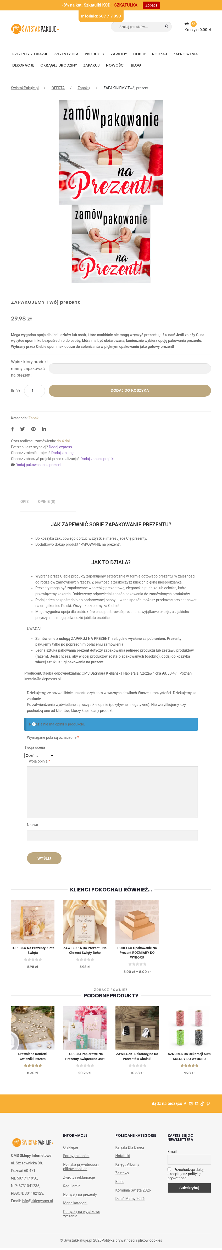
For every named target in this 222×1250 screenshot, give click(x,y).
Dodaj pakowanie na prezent (38, 465)
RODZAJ (159, 54)
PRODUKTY (94, 54)
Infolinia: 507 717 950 (101, 16)
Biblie (119, 1191)
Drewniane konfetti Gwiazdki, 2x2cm (32, 1059)
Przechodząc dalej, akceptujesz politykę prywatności (186, 1182)
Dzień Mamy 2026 (130, 1208)
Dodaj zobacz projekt (97, 459)
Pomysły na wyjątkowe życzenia (81, 1223)
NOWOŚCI (115, 65)
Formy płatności (76, 1165)
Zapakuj (91, 65)
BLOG (136, 65)
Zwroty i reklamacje (79, 1186)
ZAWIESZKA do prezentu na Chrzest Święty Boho (85, 951)
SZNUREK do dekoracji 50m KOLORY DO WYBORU (189, 1062)
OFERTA (58, 88)
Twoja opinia (38, 761)
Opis (24, 501)
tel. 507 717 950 (24, 1187)
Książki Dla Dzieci (129, 1156)
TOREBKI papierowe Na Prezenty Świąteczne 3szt (85, 1059)
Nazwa (33, 825)
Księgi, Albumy (127, 1173)
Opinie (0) (46, 501)
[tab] (24, 502)
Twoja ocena (34, 747)
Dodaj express (60, 447)
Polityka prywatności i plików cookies (81, 1175)
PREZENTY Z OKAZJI (29, 54)
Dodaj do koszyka (130, 390)
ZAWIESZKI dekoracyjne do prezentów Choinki (137, 1059)
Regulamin (71, 1195)
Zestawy (122, 1182)
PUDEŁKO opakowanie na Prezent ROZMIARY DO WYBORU (137, 954)
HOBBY (139, 54)
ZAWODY (119, 54)
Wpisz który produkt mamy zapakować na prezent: (29, 368)
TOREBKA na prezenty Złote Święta (32, 951)
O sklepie (70, 1156)
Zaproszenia (185, 54)
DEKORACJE (23, 65)
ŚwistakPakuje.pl (25, 88)
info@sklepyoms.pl (37, 1210)
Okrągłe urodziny (58, 65)
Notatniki (122, 1165)
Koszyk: (199, 26)
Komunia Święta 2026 (133, 1199)
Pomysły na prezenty (80, 1203)
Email (172, 1161)
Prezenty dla (66, 54)
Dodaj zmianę (62, 453)
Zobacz (151, 5)
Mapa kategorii (75, 1212)
